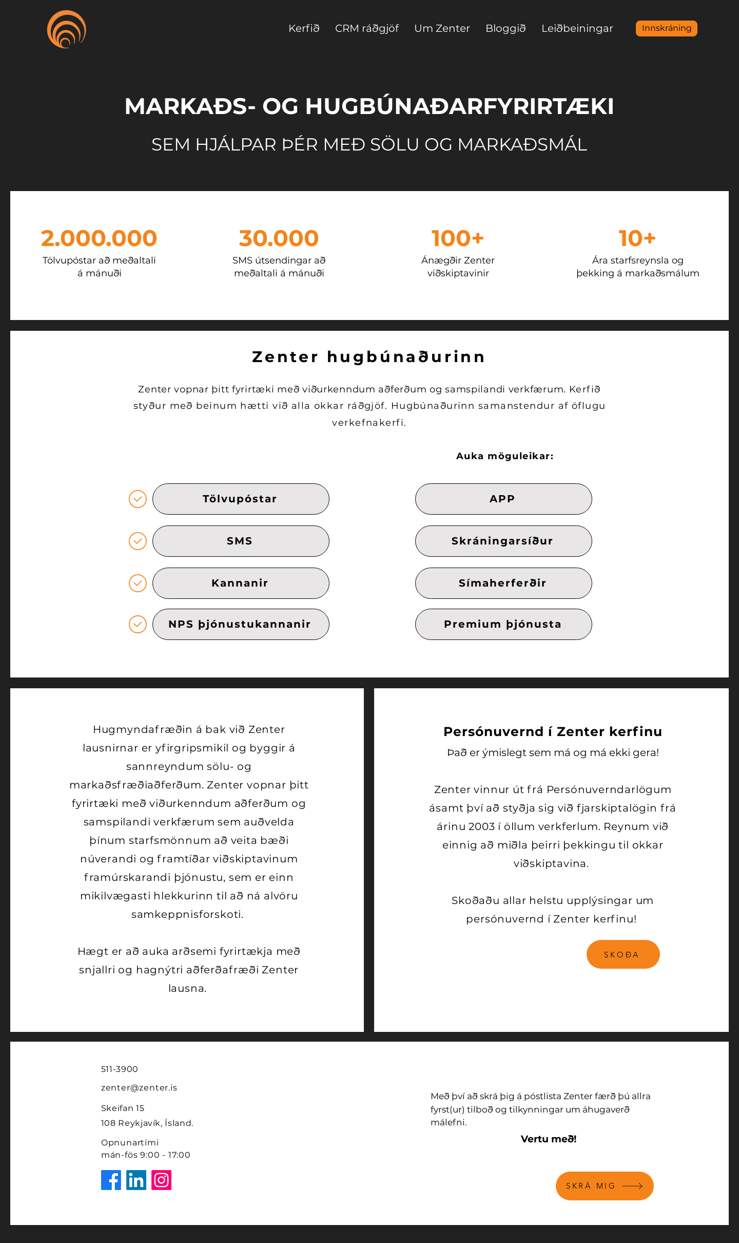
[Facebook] (111, 1180)
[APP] (503, 499)
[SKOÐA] (623, 954)
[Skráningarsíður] (503, 541)
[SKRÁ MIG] (605, 1186)
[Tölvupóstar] (240, 499)
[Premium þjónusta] (503, 624)
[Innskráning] (666, 28)
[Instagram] (161, 1180)
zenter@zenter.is (139, 1088)
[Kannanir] (240, 583)
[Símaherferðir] (503, 583)
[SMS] (240, 541)
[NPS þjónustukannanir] (240, 624)
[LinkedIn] (136, 1180)
